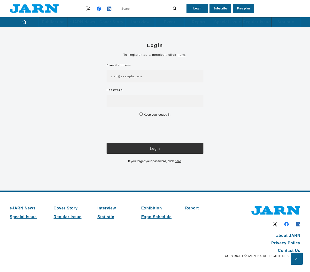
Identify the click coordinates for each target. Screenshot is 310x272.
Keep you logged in (155, 114)
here (181, 54)
